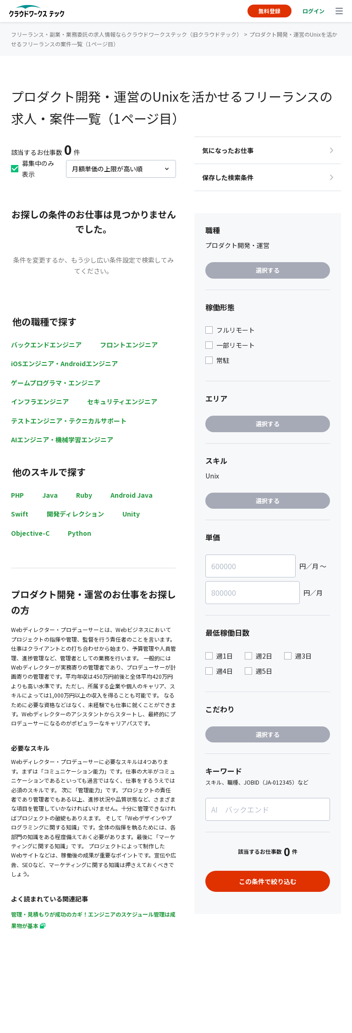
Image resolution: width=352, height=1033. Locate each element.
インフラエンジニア (40, 401)
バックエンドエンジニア (46, 344)
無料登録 (269, 11)
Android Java (131, 495)
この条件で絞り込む (268, 881)
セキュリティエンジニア (122, 401)
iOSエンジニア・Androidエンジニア (64, 363)
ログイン (313, 11)
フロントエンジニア (129, 344)
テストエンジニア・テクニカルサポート (68, 420)
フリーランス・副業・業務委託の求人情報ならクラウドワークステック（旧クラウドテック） (126, 34)
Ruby (84, 495)
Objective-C (30, 533)
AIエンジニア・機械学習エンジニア (62, 439)
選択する (268, 270)
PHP (17, 495)
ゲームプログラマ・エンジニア (55, 382)
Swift (19, 513)
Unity (131, 513)
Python (79, 533)
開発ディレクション (75, 513)
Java (50, 495)
